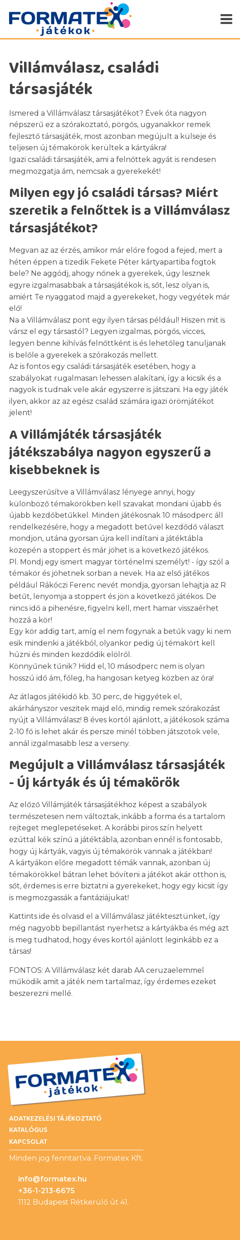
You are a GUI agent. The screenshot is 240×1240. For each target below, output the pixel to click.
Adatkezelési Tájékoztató (55, 1119)
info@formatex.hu (52, 1179)
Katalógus (28, 1130)
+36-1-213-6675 (46, 1190)
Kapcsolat (28, 1142)
